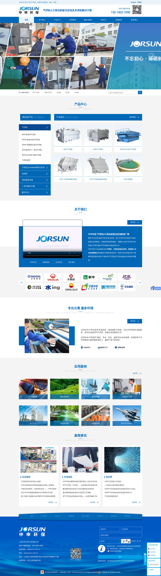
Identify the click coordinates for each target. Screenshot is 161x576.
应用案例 (72, 20)
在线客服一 (152, 549)
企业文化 (59, 262)
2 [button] (81, 87)
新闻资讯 (119, 20)
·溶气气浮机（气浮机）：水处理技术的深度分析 (79, 485)
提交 (120, 557)
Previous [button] (9, 56)
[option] (80, 56)
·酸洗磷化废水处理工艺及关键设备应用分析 (78, 489)
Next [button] (151, 56)
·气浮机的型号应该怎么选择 (31, 481)
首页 (26, 20)
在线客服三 (152, 555)
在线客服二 (152, 552)
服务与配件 (88, 20)
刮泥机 (59, 92)
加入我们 (71, 262)
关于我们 (42, 20)
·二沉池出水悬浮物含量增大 (114, 485)
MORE (134, 117)
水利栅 (76, 92)
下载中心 (103, 20)
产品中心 (57, 20)
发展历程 (46, 262)
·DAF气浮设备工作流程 (112, 481)
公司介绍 (33, 262)
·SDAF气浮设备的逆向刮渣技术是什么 (118, 492)
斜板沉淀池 (48, 92)
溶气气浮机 (36, 92)
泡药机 (67, 92)
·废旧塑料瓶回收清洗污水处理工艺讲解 (76, 492)
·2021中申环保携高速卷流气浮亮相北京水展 (37, 492)
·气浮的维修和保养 (111, 496)
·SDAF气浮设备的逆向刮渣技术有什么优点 (119, 489)
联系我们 (134, 20)
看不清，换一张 (136, 541)
